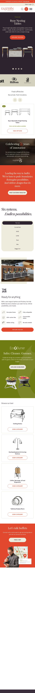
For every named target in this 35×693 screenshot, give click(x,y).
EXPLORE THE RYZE (17, 37)
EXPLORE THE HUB (17, 329)
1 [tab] (13, 69)
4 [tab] (21, 69)
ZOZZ (17, 231)
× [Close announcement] (33, 1)
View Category (17, 429)
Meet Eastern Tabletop (17, 192)
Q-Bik (17, 235)
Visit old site (26, 1)
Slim (17, 244)
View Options (17, 131)
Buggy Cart (17, 248)
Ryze (17, 240)
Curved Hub (17, 227)
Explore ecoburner (17, 367)
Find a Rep (17, 540)
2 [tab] (16, 69)
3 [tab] (18, 69)
